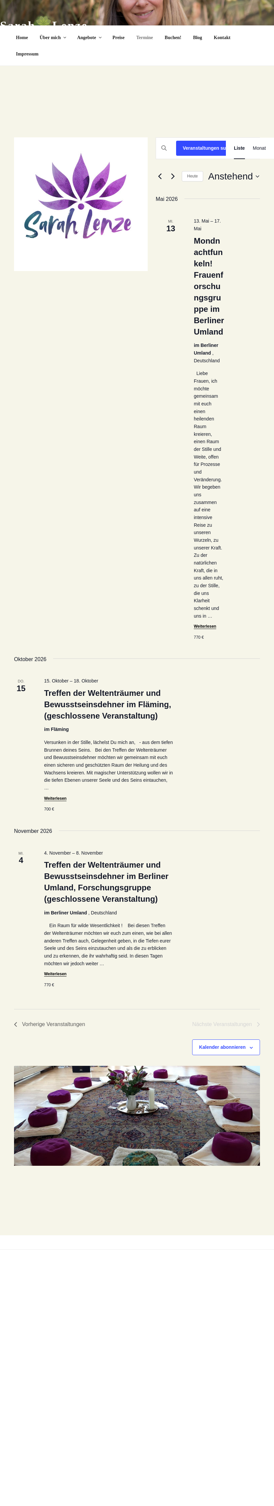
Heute (192, 176)
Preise (119, 37)
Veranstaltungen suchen (210, 148)
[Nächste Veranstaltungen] (173, 176)
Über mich (53, 37)
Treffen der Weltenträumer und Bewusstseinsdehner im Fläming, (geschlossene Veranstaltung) (107, 704)
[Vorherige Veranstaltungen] (160, 176)
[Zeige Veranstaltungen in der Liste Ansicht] (239, 148)
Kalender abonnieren (222, 1047)
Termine (144, 37)
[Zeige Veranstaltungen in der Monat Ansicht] (259, 148)
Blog (197, 37)
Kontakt (222, 37)
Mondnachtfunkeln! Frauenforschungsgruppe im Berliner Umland (209, 286)
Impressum (27, 53)
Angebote (90, 37)
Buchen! (173, 37)
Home (22, 37)
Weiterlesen (205, 626)
